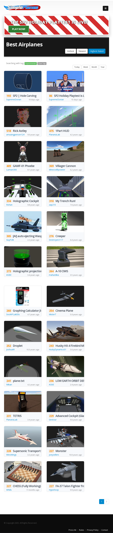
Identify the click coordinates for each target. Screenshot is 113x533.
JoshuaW (10, 349)
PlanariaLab (54, 134)
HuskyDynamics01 (57, 349)
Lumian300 (11, 169)
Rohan (9, 204)
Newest (82, 51)
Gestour (52, 419)
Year (103, 67)
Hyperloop (54, 489)
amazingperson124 (15, 134)
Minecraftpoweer (57, 169)
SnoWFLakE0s (13, 314)
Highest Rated (97, 51)
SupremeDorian (13, 99)
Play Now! (18, 29)
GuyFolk (10, 239)
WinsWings (11, 454)
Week (85, 67)
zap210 (52, 204)
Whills (9, 489)
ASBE (8, 275)
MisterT (52, 314)
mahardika (54, 275)
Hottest (70, 51)
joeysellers (54, 454)
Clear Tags (42, 63)
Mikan (9, 384)
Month (94, 67)
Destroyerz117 (56, 239)
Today (77, 67)
